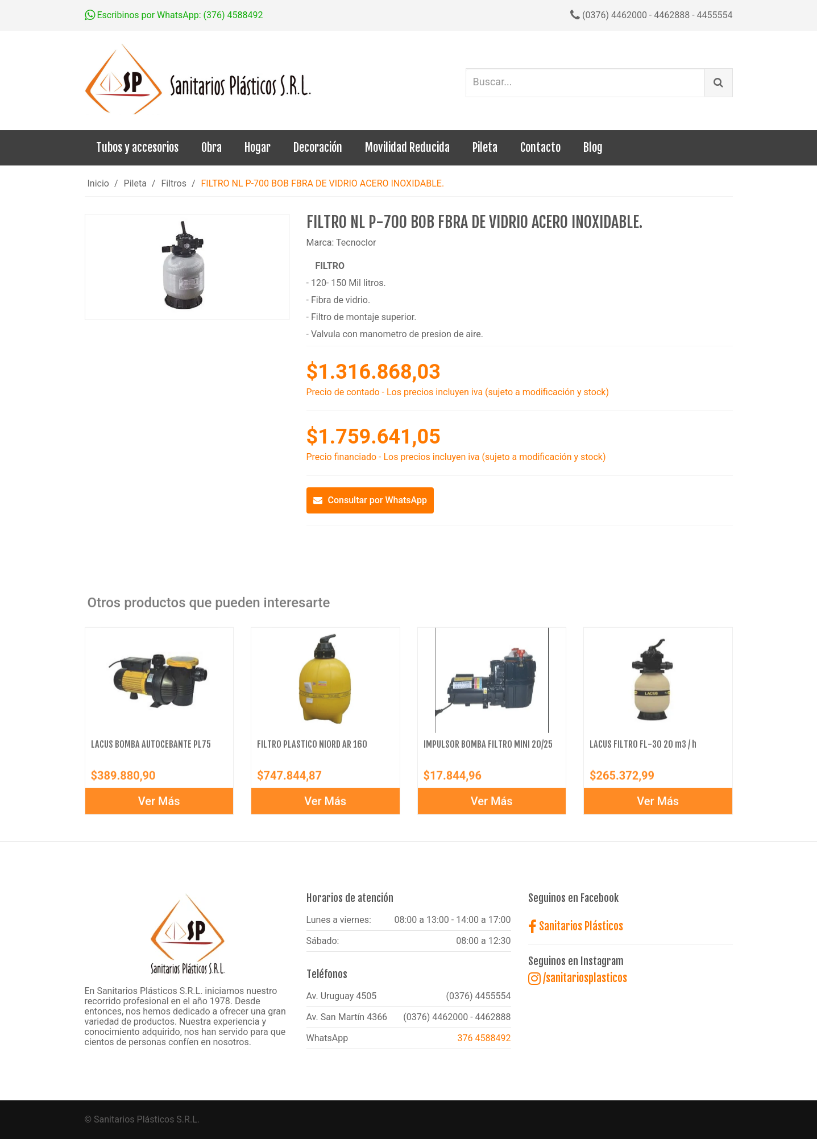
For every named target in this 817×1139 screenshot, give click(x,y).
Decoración (317, 147)
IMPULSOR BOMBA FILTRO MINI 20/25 (488, 749)
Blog (593, 147)
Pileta (484, 147)
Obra (211, 147)
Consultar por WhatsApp (370, 500)
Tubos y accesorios (137, 147)
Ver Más (159, 806)
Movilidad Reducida (407, 147)
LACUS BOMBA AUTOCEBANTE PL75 (151, 749)
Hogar (257, 147)
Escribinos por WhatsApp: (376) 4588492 (174, 15)
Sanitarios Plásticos (575, 926)
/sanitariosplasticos (577, 978)
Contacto (540, 147)
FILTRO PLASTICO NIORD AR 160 (312, 749)
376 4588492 (484, 1038)
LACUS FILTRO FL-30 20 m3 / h (643, 749)
